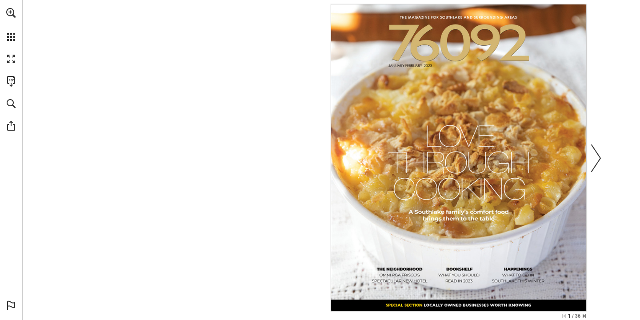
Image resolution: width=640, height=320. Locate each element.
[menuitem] (11, 24)
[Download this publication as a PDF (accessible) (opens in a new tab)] (11, 81)
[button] (11, 13)
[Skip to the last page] (584, 316)
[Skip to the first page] (564, 316)
